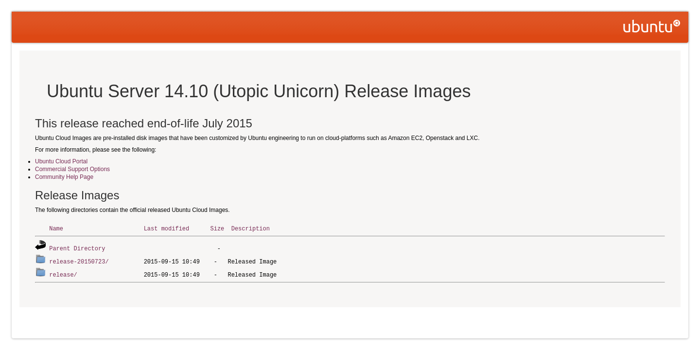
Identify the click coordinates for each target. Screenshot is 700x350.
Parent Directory (77, 248)
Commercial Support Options (72, 169)
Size (217, 228)
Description (250, 228)
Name (56, 228)
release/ (63, 273)
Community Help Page (64, 177)
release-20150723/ (78, 260)
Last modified (167, 228)
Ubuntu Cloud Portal (61, 161)
